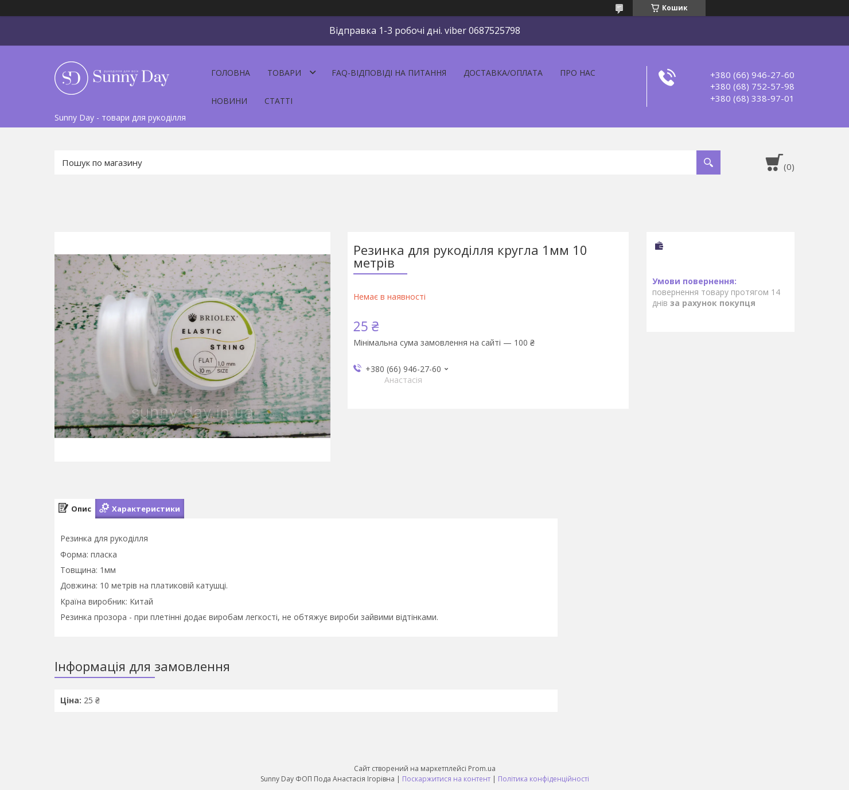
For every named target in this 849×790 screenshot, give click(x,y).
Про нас (577, 72)
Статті (278, 100)
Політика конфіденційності (543, 779)
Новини (229, 100)
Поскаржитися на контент (446, 779)
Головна (230, 72)
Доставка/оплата (503, 72)
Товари (284, 72)
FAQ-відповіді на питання (389, 72)
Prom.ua (482, 768)
